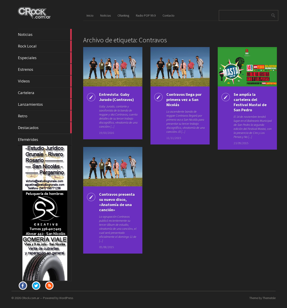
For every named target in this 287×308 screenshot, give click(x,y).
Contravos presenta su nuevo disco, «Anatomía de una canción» (117, 202)
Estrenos (45, 69)
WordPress (66, 298)
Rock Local (45, 46)
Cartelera (45, 92)
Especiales (45, 57)
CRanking (123, 15)
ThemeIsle (269, 298)
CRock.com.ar (30, 298)
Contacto (168, 15)
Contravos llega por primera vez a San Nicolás (184, 99)
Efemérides (28, 139)
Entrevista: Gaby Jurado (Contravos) (116, 97)
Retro (45, 116)
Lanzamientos (45, 104)
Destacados (45, 127)
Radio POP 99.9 (146, 15)
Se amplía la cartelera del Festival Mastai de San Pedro (250, 102)
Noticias (45, 34)
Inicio (90, 15)
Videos (45, 81)
